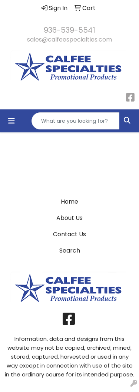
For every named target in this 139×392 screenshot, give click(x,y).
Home (69, 201)
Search (69, 250)
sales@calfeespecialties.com (69, 39)
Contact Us (69, 234)
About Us (69, 218)
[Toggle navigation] (11, 121)
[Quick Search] (76, 120)
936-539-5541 (69, 30)
